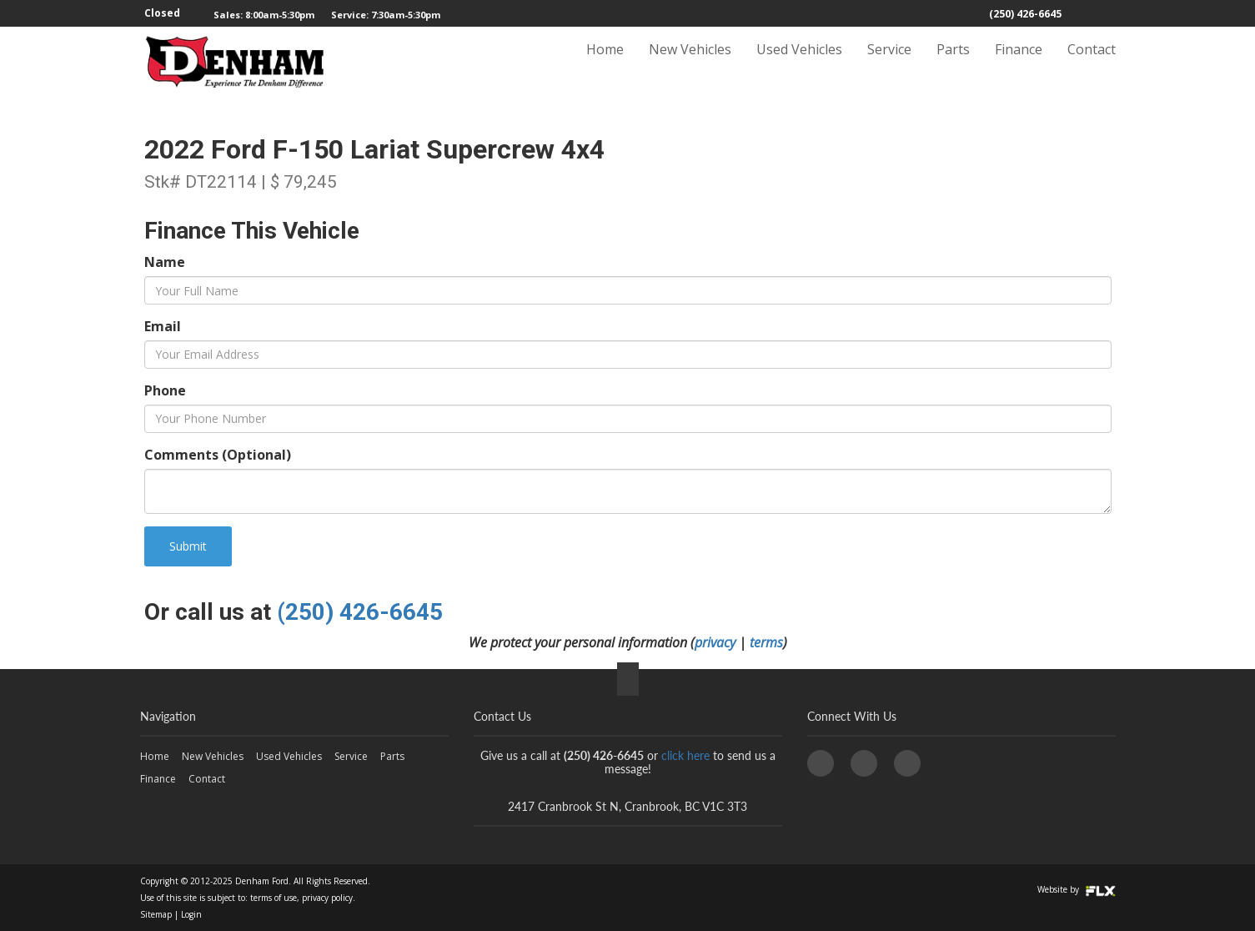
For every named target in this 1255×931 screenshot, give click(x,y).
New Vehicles (690, 64)
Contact (1091, 64)
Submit (188, 546)
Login (191, 914)
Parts (953, 64)
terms (766, 642)
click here (685, 755)
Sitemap (156, 914)
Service (889, 64)
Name (164, 262)
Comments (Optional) (217, 454)
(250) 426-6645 (1025, 14)
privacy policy (327, 897)
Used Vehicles (799, 64)
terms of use (273, 897)
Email (162, 326)
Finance (1018, 64)
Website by (1076, 889)
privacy (715, 642)
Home (605, 64)
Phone (165, 390)
